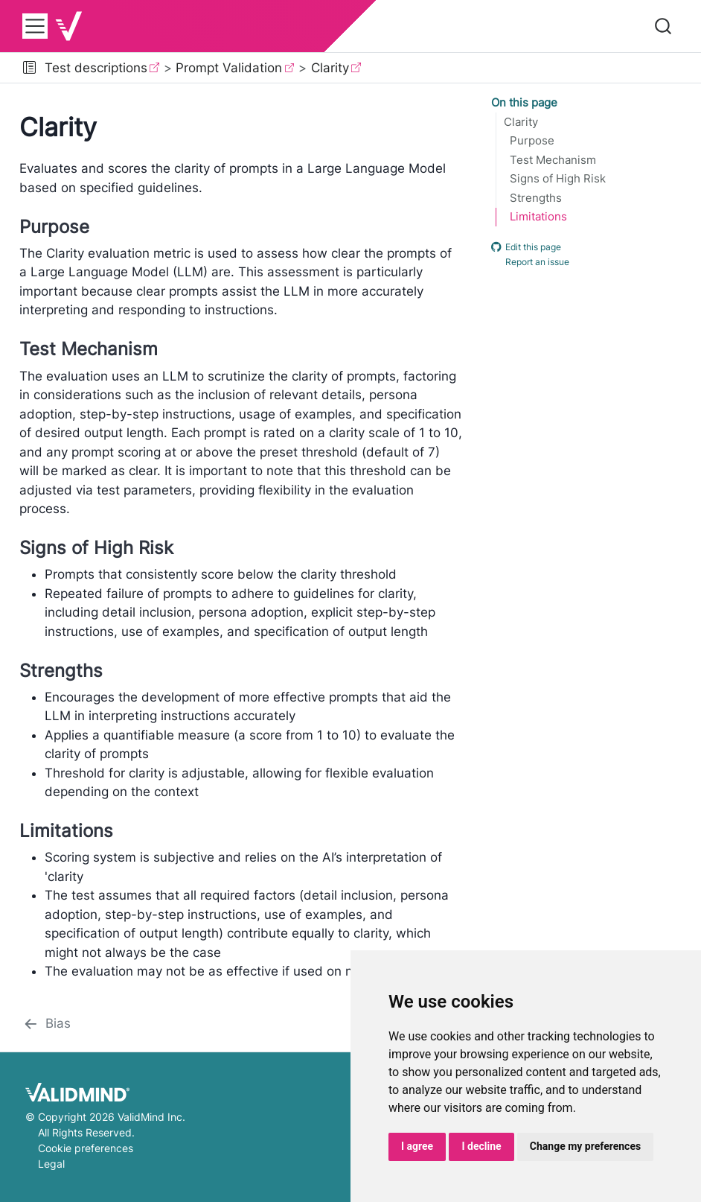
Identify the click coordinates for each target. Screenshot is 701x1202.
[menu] (35, 26)
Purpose (532, 140)
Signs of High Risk (558, 178)
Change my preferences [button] (585, 1146)
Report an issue (530, 262)
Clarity (330, 67)
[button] (29, 68)
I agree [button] (417, 1146)
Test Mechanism (553, 160)
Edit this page (526, 246)
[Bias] (46, 1024)
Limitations (538, 216)
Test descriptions (96, 67)
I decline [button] (481, 1146)
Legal (51, 1163)
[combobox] (664, 26)
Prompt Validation (229, 67)
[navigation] (528, 68)
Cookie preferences (85, 1148)
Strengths (536, 198)
